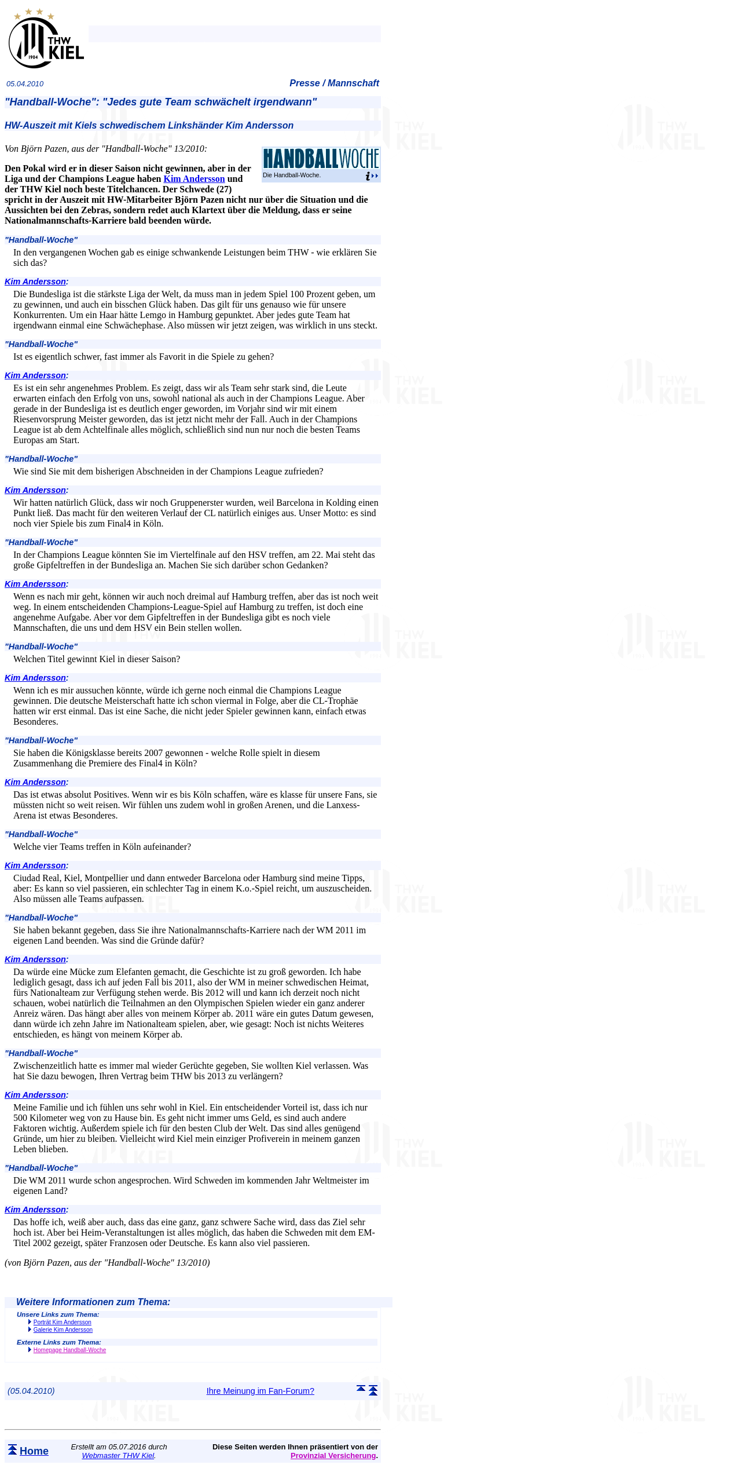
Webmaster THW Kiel (118, 1455)
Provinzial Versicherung (333, 1455)
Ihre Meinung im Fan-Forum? (260, 1391)
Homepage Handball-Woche (70, 1350)
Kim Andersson (194, 179)
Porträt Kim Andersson (62, 1322)
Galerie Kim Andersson (63, 1330)
